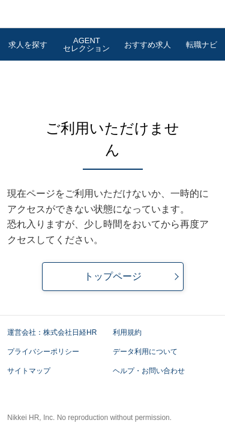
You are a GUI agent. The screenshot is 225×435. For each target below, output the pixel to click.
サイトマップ (28, 371)
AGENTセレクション (86, 44)
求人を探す (27, 44)
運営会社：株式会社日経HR (56, 332)
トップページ (113, 276)
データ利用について (145, 351)
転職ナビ (201, 44)
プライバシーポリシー (47, 351)
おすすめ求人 (147, 44)
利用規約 (127, 332)
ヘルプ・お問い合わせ (149, 371)
